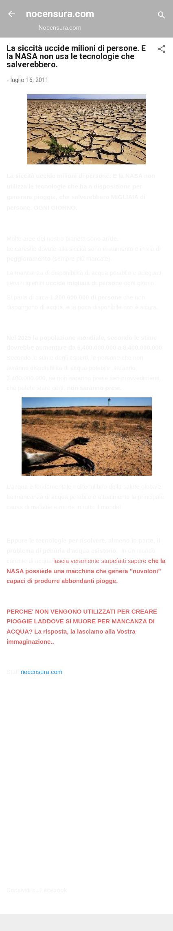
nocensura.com (60, 14)
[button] (161, 50)
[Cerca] (161, 16)
